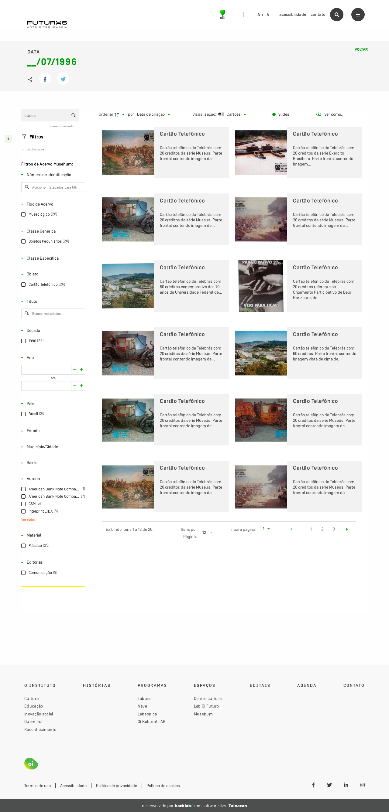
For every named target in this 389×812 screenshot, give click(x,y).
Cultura (31, 698)
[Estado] (52, 431)
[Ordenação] (153, 114)
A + (260, 15)
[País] (52, 404)
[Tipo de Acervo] (52, 204)
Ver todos (28, 519)
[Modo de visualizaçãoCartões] (231, 114)
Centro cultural (208, 698)
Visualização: (204, 114)
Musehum (203, 713)
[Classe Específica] (52, 258)
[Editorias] (52, 562)
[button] (291, 530)
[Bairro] (52, 462)
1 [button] (311, 529)
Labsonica (147, 713)
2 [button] (322, 529)
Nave (142, 706)
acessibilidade (292, 14)
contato (318, 14)
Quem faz (33, 721)
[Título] (52, 301)
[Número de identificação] (52, 175)
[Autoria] (52, 479)
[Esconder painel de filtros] (8, 139)
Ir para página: (243, 529)
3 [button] (334, 529)
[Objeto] (52, 274)
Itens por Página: (189, 533)
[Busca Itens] (50, 115)
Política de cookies (163, 785)
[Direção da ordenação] (120, 114)
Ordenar (106, 114)
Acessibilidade (73, 785)
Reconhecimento (40, 729)
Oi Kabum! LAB (152, 721)
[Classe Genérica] (52, 231)
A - (269, 15)
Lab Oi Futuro (206, 706)
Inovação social (38, 713)
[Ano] (52, 357)
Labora (144, 698)
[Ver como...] (330, 114)
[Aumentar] (74, 370)
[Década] (52, 330)
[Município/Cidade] (52, 447)
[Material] (52, 535)
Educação (33, 706)
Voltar (361, 49)
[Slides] (280, 114)
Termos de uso (37, 785)
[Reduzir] (81, 370)
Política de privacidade (116, 785)
